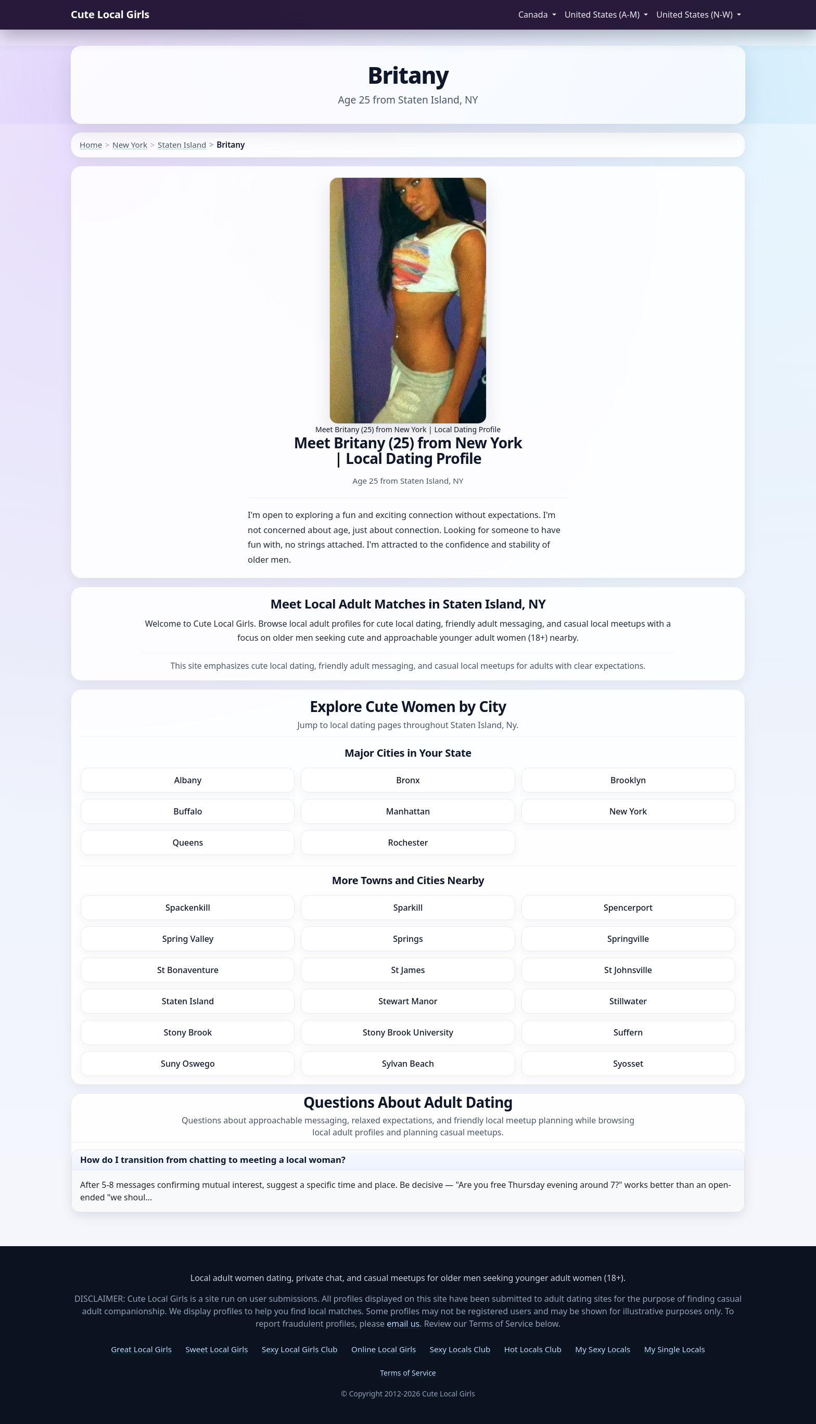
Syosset (628, 1063)
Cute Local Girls (110, 14)
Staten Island (182, 144)
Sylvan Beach (408, 1063)
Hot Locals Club (533, 1349)
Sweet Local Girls (216, 1349)
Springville (628, 938)
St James (408, 970)
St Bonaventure (188, 970)
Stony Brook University (408, 1032)
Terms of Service (408, 1373)
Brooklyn (628, 780)
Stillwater (628, 1001)
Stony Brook (188, 1032)
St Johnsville (628, 970)
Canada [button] (534, 14)
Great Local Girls (141, 1349)
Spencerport (628, 907)
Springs (408, 938)
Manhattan (408, 811)
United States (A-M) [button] (603, 14)
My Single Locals (674, 1349)
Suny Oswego (188, 1063)
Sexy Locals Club (460, 1349)
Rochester (408, 842)
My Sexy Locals (602, 1349)
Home (91, 144)
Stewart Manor (407, 1001)
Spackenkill (187, 907)
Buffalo (187, 811)
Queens (188, 842)
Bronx (407, 780)
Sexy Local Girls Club (300, 1349)
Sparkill (408, 907)
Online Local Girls (383, 1349)
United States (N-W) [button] (695, 14)
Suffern (628, 1032)
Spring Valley (188, 938)
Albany (187, 780)
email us (403, 1323)
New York (129, 144)
